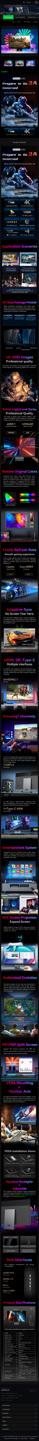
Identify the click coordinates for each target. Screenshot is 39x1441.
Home (19, 22)
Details (36, 22)
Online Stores (7, 1417)
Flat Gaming (8, 17)
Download (5, 1429)
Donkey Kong (32, 17)
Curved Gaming (20, 17)
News (4, 1421)
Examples (5, 1413)
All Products (27, 22)
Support (5, 1425)
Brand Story (6, 1405)
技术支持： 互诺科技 (28, 1438)
